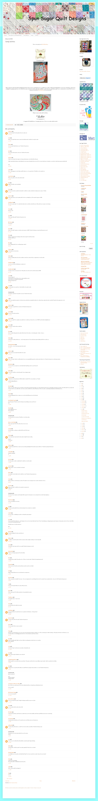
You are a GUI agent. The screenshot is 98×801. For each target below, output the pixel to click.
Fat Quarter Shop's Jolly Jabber (86, 185)
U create (82, 191)
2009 (82, 399)
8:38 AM (9, 246)
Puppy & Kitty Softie (84, 166)
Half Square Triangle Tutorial (85, 160)
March (83, 428)
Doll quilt (82, 364)
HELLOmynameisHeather (85, 261)
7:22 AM (9, 516)
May (82, 425)
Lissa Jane (9, 157)
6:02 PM (9, 593)
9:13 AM (9, 272)
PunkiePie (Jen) (10, 262)
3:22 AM (9, 769)
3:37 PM (9, 418)
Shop (32, 35)
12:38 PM (9, 554)
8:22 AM (9, 708)
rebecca (9, 624)
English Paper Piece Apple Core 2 (86, 156)
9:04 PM (9, 489)
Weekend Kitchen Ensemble (85, 176)
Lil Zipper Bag (83, 162)
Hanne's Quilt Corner (84, 226)
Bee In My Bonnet (84, 206)
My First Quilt (84, 415)
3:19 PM (9, 580)
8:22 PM (9, 475)
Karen (9, 331)
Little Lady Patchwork (84, 333)
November (83, 402)
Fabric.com (82, 337)
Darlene (9, 256)
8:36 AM (9, 642)
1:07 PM (9, 567)
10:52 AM (9, 334)
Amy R (9, 544)
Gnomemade (10, 564)
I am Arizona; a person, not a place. (14, 683)
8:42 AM (9, 259)
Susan (9, 603)
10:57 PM (9, 688)
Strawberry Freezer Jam (85, 413)
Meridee (9, 370)
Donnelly (9, 408)
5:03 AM (9, 742)
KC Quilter (10, 712)
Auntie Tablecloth (84, 148)
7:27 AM (9, 702)
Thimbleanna (10, 597)
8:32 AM (9, 528)
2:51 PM (9, 574)
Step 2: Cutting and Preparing (85, 347)
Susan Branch (83, 341)
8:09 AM (9, 239)
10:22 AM (9, 649)
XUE (9, 571)
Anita (9, 285)
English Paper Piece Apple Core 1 (86, 154)
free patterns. (26, 35)
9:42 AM (9, 288)
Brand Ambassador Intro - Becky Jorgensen (86, 255)
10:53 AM (9, 341)
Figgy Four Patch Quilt (84, 158)
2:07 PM (9, 721)
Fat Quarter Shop (83, 335)
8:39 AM (9, 252)
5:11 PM (9, 735)
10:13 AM (9, 301)
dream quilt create (11, 699)
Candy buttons (84, 419)
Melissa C (9, 538)
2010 (81, 398)
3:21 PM (9, 763)
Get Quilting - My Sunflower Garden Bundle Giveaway (85, 259)
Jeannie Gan (10, 618)
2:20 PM (9, 662)
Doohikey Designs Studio (85, 268)
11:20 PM (9, 509)
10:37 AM (10, 328)
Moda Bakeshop (45, 44)
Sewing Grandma (11, 752)
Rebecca (9, 472)
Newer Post (7, 781)
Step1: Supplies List (84, 346)
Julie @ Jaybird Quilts (11, 344)
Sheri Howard (10, 499)
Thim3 (9, 631)
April (83, 426)
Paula (9, 653)
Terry (9, 215)
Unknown (10, 131)
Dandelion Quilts (11, 269)
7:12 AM (9, 205)
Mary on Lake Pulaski (11, 422)
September (83, 406)
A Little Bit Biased (84, 214)
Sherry (9, 189)
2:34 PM (9, 404)
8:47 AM (9, 265)
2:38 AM (9, 154)
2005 (82, 438)
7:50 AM (9, 776)
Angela (9, 766)
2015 (81, 390)
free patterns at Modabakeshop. (15, 35)
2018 (81, 385)
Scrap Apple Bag (83, 169)
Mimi (9, 666)
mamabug (9, 318)
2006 (82, 436)
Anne (9, 646)
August (83, 407)
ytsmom (9, 325)
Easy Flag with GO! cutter (85, 153)
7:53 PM (9, 469)
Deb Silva (9, 485)
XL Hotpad (82, 179)
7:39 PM (9, 455)
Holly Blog (82, 271)
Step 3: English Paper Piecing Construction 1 (85, 349)
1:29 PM (9, 390)
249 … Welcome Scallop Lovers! (85, 272)
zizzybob (9, 311)
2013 (81, 393)
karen (9, 519)
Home (5, 35)
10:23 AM (9, 308)
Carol (9, 138)
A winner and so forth (85, 416)
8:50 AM (9, 534)
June (82, 423)
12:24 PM (9, 373)
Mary (9, 557)
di (8, 298)
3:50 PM (9, 669)
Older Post (73, 781)
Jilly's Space (10, 222)
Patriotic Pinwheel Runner (85, 164)
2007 (82, 435)
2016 (81, 388)
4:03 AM (9, 166)
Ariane (9, 479)
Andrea (9, 169)
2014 (82, 391)
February (83, 429)
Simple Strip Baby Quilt (84, 170)
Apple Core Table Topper (85, 146)
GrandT (9, 393)
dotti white (10, 459)
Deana (9, 228)
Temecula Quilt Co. (84, 197)
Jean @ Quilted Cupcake (12, 400)
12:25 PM (9, 382)
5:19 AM (9, 179)
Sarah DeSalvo (10, 176)
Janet (9, 151)
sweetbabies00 (10, 610)
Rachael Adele (10, 551)
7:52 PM (9, 600)
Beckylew (9, 531)
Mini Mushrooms (83, 334)
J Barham (9, 435)
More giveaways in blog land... (86, 418)
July (82, 409)
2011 (81, 396)
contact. (36, 35)
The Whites (10, 377)
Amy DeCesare (10, 718)
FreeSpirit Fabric (83, 266)
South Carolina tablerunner (85, 172)
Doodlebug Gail (10, 202)
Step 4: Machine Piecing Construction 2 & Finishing (85, 356)
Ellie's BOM (82, 338)
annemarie (10, 466)
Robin (9, 235)
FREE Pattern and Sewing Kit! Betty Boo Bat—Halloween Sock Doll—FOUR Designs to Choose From (86, 263)
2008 (82, 433)
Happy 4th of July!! (85, 421)
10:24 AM (10, 314)
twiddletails (83, 235)
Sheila (9, 759)
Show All (91, 243)
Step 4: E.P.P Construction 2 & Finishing (86, 354)
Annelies (9, 428)
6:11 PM (9, 431)
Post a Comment (9, 778)
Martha (9, 338)
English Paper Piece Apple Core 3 (86, 157)
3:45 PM (9, 587)
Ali (8, 584)
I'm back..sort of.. (84, 410)
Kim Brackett (10, 364)
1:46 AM (9, 147)
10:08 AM (9, 715)
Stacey (9, 209)
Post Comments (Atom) (13, 782)
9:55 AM (9, 755)
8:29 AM (9, 635)
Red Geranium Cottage (12, 692)
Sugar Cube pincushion (84, 174)
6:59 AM (9, 199)
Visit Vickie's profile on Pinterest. (85, 71)
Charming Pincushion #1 (85, 150)
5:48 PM (9, 425)
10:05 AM (9, 541)
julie (9, 506)
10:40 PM (9, 496)
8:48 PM (9, 482)
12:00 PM (9, 547)
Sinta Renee (10, 577)
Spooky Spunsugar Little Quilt (86, 173)
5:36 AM (9, 185)
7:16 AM (9, 212)
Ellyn (9, 243)
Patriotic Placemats (84, 165)
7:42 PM (9, 462)
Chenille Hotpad (83, 152)
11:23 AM (9, 360)
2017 (82, 386)
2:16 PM (9, 396)
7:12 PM (9, 680)
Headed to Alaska (84, 412)
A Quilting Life (83, 188)
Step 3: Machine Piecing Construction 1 (84, 352)
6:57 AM (9, 192)
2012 (81, 394)
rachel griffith (10, 451)
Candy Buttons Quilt (84, 149)
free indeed (10, 386)
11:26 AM (9, 367)
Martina (9, 144)
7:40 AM (9, 218)
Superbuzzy (82, 339)
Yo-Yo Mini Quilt (83, 180)
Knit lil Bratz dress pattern (85, 161)
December (83, 401)
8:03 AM (9, 231)
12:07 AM (10, 134)
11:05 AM (9, 354)
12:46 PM (9, 561)
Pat (8, 773)
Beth (9, 182)
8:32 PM (9, 606)
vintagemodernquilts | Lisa (12, 659)
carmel (9, 275)
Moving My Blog (83, 269)
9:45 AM (9, 295)
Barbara (9, 357)
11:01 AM (9, 347)
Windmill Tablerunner (84, 177)
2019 (81, 383)
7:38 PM (9, 448)
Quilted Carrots (83, 168)
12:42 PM (9, 656)
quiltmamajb (10, 725)
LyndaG (9, 513)
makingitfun (83, 253)
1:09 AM (9, 614)
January (83, 431)
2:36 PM (9, 412)
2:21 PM (9, 728)
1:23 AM (9, 141)
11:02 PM (9, 503)
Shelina (9, 746)
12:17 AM (9, 695)
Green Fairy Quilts (84, 194)
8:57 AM (9, 749)
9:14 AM (9, 282)
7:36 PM (9, 441)
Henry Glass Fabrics (84, 257)
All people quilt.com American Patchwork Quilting (86, 362)
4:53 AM (9, 172)
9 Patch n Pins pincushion (85, 145)
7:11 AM (9, 627)
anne (9, 739)
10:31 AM (9, 321)
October (83, 404)
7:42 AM (9, 225)
